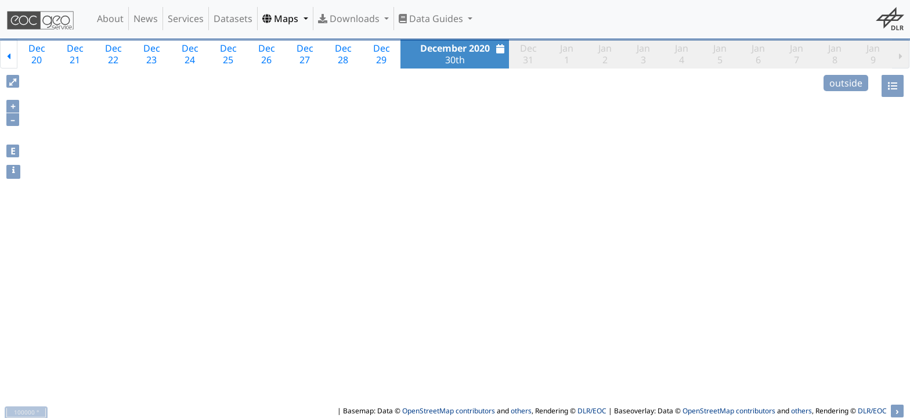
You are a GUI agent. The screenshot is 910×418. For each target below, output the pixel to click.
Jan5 (720, 54)
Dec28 (343, 54)
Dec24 (190, 54)
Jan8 (835, 54)
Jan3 (643, 54)
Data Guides (432, 18)
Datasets (233, 18)
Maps (281, 18)
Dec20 (36, 54)
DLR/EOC (591, 411)
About (110, 18)
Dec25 (228, 54)
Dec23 (151, 54)
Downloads (350, 18)
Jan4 (681, 54)
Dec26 (266, 54)
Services (186, 18)
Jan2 (605, 54)
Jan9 (873, 54)
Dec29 (381, 54)
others (521, 411)
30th (464, 54)
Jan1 (566, 54)
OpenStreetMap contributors (448, 411)
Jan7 (796, 54)
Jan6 (758, 54)
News (145, 18)
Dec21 (75, 54)
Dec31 (528, 54)
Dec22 (113, 54)
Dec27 (305, 54)
